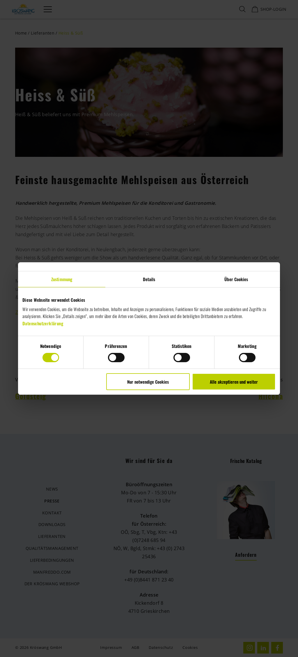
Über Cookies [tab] (236, 279)
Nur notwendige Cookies (148, 381)
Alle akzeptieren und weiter (234, 381)
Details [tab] (149, 279)
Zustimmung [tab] (61, 279)
